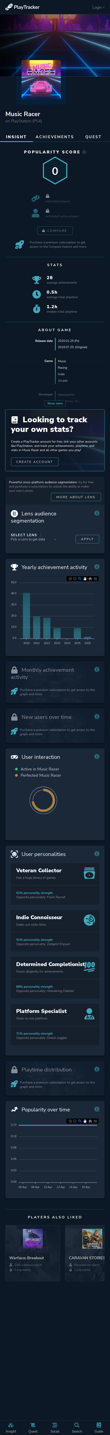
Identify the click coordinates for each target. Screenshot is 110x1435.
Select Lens (24, 541)
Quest (33, 1428)
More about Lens (75, 503)
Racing (62, 368)
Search (77, 1428)
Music (62, 362)
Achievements (55, 137)
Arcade (63, 381)
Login (98, 7)
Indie (61, 375)
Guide (99, 1428)
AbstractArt (66, 395)
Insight (11, 1428)
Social (55, 1428)
